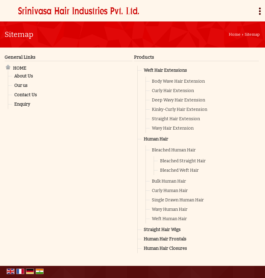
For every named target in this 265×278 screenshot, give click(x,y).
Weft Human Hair (169, 218)
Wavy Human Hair (170, 209)
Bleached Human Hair (174, 150)
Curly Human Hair (170, 190)
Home (234, 34)
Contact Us (25, 95)
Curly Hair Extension (173, 90)
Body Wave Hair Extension (178, 81)
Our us (21, 85)
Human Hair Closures (165, 248)
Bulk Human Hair (169, 181)
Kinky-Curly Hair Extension (179, 109)
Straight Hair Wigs (162, 229)
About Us (23, 76)
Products (144, 57)
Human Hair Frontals (165, 239)
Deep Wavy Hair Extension (178, 100)
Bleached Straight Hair (183, 161)
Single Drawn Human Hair (178, 200)
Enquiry (22, 104)
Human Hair (156, 139)
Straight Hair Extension (176, 118)
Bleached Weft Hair (179, 170)
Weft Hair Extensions (165, 70)
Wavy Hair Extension (173, 128)
